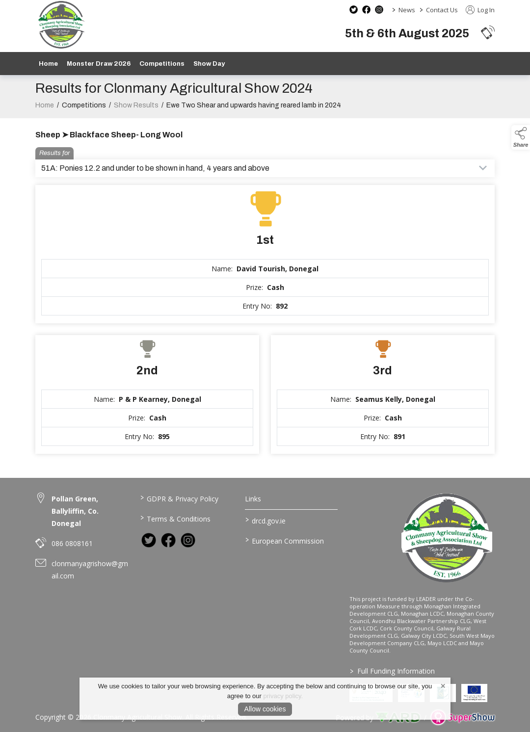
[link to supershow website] (462, 717)
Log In (480, 9)
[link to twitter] (148, 540)
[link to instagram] (188, 540)
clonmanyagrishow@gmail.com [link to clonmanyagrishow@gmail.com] (90, 569)
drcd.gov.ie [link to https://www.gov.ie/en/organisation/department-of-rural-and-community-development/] (265, 520)
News (406, 9)
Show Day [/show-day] (209, 63)
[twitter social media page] (353, 9)
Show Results (136, 113)
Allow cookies (265, 709)
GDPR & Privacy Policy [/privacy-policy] (179, 498)
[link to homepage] (61, 24)
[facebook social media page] (366, 9)
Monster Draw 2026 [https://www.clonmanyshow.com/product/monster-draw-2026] (99, 63)
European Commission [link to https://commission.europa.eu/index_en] (284, 540)
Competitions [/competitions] (162, 63)
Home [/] (48, 63)
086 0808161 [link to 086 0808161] (72, 543)
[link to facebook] (168, 540)
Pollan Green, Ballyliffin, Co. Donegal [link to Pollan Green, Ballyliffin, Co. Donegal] (75, 511)
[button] (488, 32)
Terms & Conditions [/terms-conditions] (175, 518)
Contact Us (442, 9)
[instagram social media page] (379, 9)
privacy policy (282, 696)
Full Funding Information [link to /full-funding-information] (392, 671)
